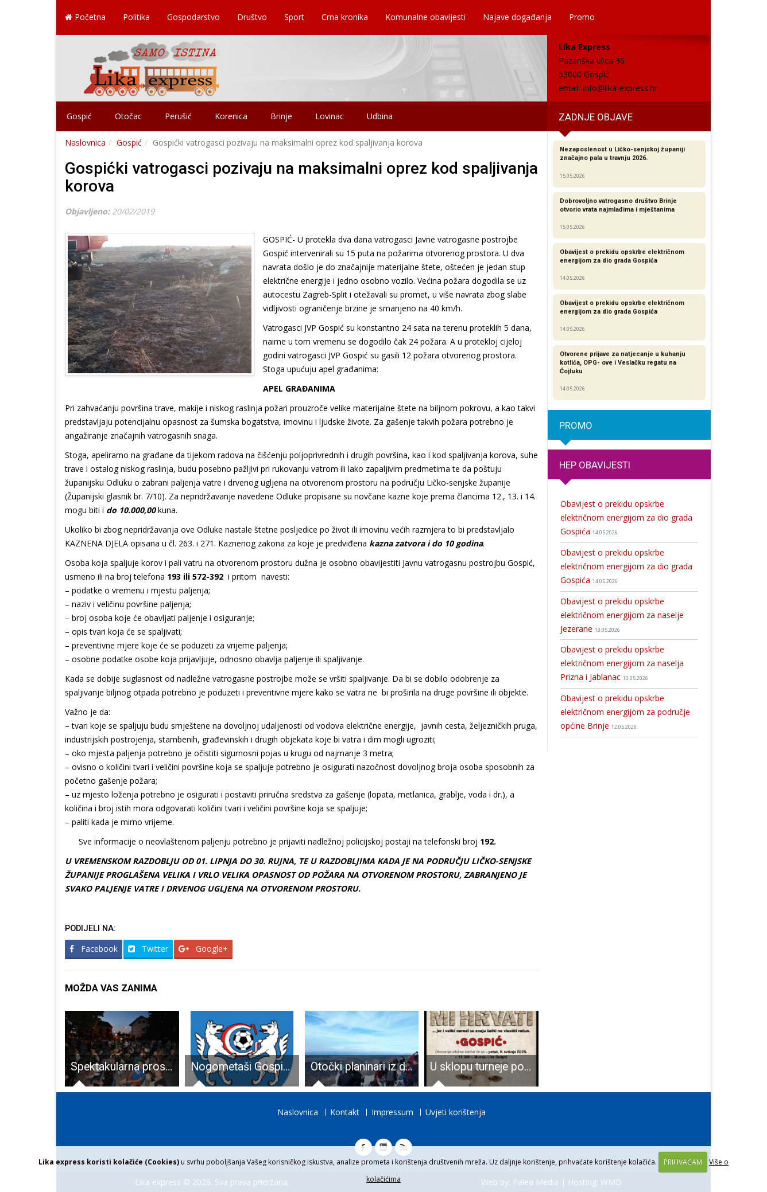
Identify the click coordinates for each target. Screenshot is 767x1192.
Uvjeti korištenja (455, 1112)
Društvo (252, 16)
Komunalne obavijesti (425, 16)
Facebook (93, 948)
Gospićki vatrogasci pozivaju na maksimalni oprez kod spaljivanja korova (301, 177)
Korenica (231, 116)
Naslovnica (85, 142)
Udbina (380, 116)
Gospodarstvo (193, 16)
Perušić (178, 116)
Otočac (128, 116)
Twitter (148, 948)
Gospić (79, 116)
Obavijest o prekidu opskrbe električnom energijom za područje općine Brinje (625, 712)
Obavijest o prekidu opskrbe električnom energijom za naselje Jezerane (622, 615)
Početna (85, 16)
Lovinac (329, 116)
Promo (582, 16)
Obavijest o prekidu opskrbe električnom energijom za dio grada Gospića (626, 517)
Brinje (281, 116)
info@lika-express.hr (620, 88)
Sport (294, 16)
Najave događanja (517, 16)
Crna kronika (344, 16)
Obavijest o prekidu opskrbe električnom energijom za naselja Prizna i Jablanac (622, 663)
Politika (136, 16)
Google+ (203, 948)
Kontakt (344, 1112)
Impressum (392, 1112)
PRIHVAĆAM (683, 1162)
